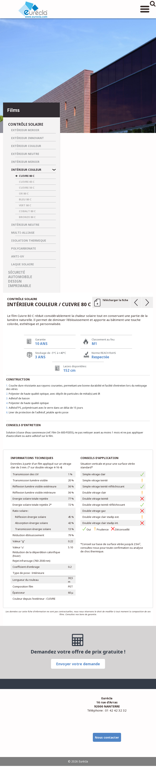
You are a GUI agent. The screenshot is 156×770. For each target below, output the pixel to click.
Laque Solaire (22, 264)
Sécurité (16, 272)
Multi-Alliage (23, 232)
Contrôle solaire (25, 124)
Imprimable (19, 285)
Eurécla (32, 9)
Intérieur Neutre (25, 225)
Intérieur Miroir (25, 162)
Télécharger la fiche (115, 300)
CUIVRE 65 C (27, 182)
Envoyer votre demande (78, 663)
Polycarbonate (23, 248)
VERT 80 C (25, 205)
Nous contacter (107, 737)
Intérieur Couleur (26, 170)
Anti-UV (17, 256)
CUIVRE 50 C (27, 187)
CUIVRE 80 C (27, 176)
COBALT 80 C (27, 211)
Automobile (20, 276)
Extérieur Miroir (25, 130)
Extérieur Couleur (26, 146)
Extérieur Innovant (27, 138)
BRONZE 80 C (27, 217)
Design (15, 281)
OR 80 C (24, 193)
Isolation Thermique (28, 240)
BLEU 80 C (25, 199)
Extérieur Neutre (25, 154)
